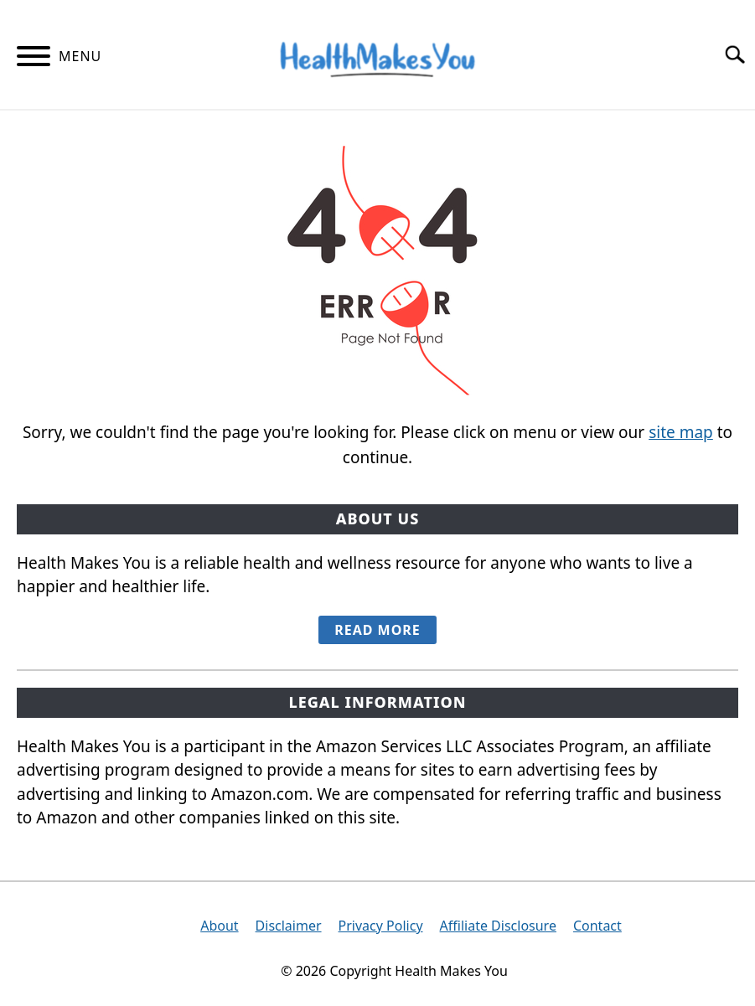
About (219, 925)
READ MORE (377, 630)
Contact (597, 925)
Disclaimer (289, 925)
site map (681, 432)
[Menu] (33, 58)
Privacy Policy (381, 925)
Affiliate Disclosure (498, 925)
